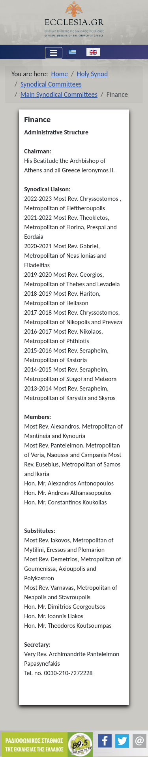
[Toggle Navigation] (53, 53)
